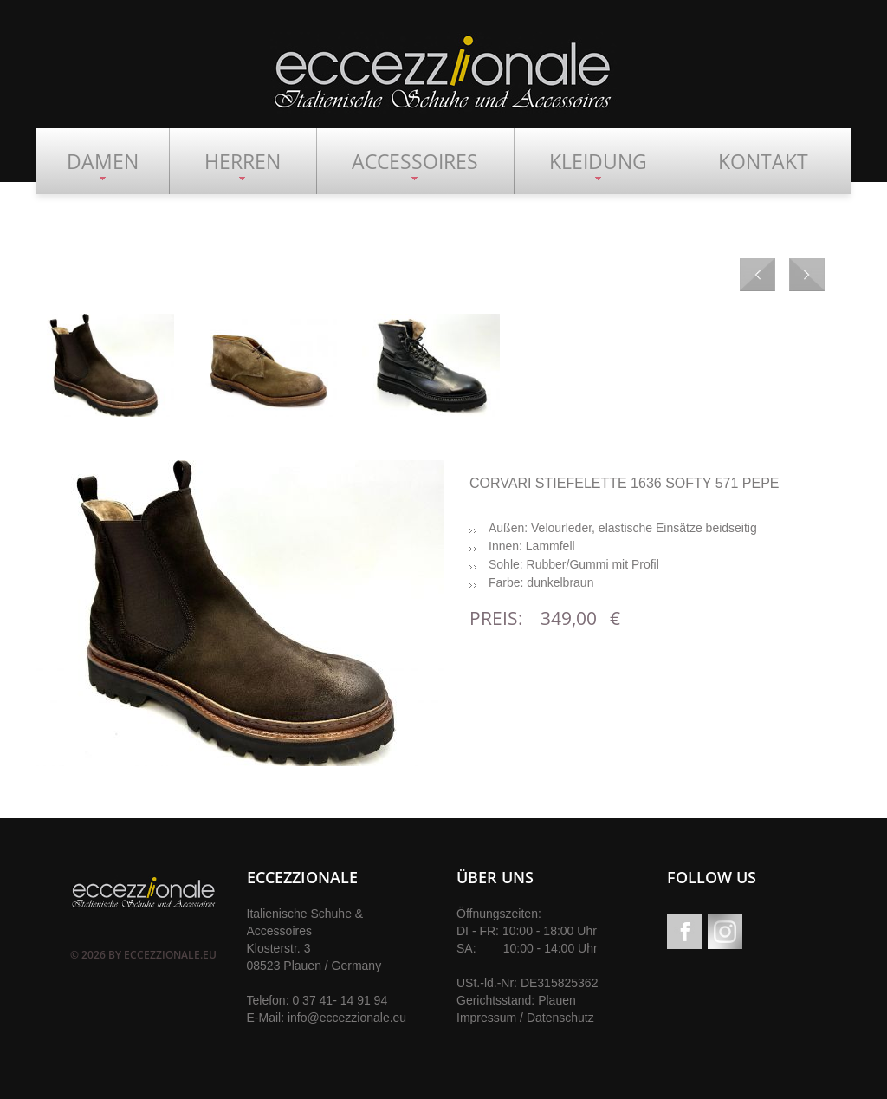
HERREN (242, 161)
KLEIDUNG (598, 161)
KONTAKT (763, 161)
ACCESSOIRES (415, 161)
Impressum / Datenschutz (525, 1017)
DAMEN (103, 161)
